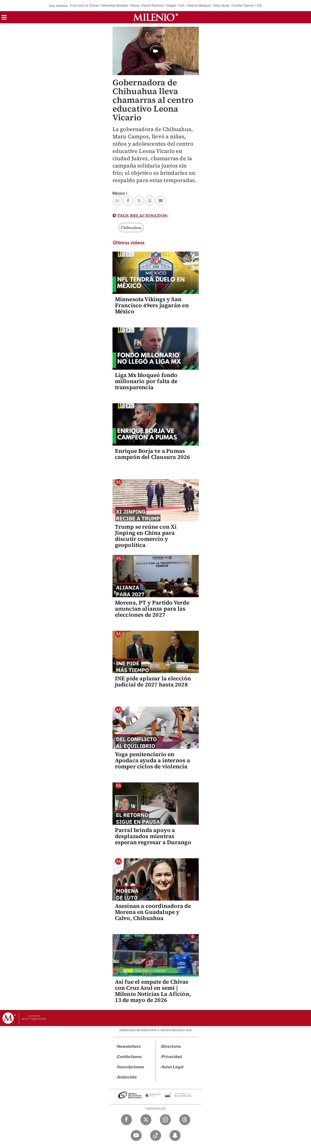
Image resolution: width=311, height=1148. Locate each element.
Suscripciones (130, 1067)
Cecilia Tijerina (243, 5)
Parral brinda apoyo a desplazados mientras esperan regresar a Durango (153, 836)
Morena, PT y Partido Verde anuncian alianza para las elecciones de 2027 (152, 609)
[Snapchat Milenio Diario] (175, 1135)
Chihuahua (131, 227)
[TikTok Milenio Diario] (155, 1135)
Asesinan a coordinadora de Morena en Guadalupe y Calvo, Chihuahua (153, 912)
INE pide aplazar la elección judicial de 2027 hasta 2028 (153, 681)
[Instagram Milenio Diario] (165, 1119)
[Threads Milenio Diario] (184, 1119)
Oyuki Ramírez (153, 5)
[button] (4, 19)
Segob (171, 5)
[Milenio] (155, 17)
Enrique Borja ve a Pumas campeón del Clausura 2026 (152, 454)
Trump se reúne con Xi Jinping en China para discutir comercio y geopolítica (146, 536)
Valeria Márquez (199, 5)
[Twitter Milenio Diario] (145, 1119)
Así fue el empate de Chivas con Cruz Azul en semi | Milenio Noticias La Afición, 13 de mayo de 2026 (153, 991)
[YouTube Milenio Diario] (136, 1135)
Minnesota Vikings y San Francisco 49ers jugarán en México (152, 305)
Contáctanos (129, 1056)
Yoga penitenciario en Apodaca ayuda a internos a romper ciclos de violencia (152, 760)
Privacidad (172, 1056)
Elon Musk (221, 5)
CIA (182, 5)
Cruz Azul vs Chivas (84, 5)
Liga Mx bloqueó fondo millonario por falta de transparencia (146, 381)
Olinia (135, 5)
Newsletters (129, 1046)
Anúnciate (127, 1077)
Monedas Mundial (115, 5)
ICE (259, 5)
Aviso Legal (172, 1067)
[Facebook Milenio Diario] (126, 1119)
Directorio (171, 1046)
